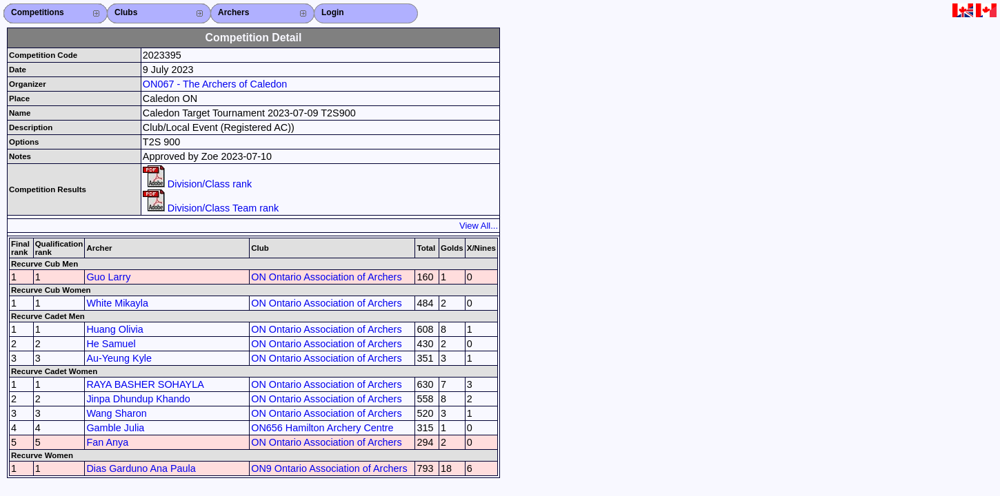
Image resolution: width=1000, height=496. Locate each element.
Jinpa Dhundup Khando (138, 398)
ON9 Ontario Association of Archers (329, 468)
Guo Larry (108, 276)
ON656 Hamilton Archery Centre (322, 427)
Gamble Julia (115, 427)
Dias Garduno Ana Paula (140, 468)
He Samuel (110, 343)
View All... (478, 225)
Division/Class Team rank (211, 208)
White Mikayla (117, 303)
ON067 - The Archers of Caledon (215, 84)
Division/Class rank (197, 183)
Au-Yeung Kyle (119, 358)
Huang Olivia (114, 329)
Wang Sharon (116, 413)
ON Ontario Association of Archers (326, 276)
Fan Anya (107, 442)
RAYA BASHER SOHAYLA (144, 384)
